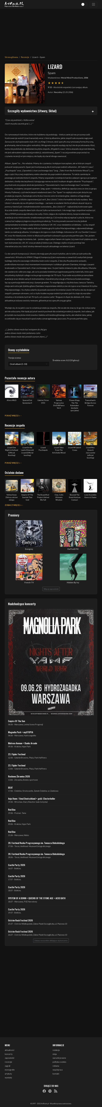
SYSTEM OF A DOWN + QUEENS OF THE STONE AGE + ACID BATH (36, 898)
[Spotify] (50, 1091)
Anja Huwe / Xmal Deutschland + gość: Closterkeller (31, 798)
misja (55, 1054)
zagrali (7, 1066)
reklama (56, 1066)
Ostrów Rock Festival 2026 (20, 920)
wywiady (8, 1077)
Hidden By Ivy (73, 582)
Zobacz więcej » (13, 505)
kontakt (56, 1074)
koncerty (8, 1054)
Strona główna (11, 57)
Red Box (11, 809)
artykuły (8, 1074)
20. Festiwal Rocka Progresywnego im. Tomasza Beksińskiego (36, 843)
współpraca (58, 1070)
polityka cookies (59, 1062)
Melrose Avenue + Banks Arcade (22, 743)
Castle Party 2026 (16, 865)
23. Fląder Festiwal (16, 754)
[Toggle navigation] (93, 4)
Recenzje (25, 57)
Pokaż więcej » (12, 415)
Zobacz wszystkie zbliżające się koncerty (51, 940)
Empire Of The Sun (16, 721)
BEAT (10, 787)
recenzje (8, 1062)
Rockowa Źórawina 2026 (19, 776)
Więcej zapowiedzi (51, 589)
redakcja (56, 1050)
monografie (10, 1070)
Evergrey (29, 549)
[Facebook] (44, 1091)
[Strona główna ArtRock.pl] (14, 4)
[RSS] (55, 1091)
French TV (29, 582)
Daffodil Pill (72, 549)
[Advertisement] (51, 30)
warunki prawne (59, 1058)
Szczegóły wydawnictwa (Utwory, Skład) (32, 110)
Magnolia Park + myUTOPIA (20, 732)
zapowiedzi (9, 1058)
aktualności (9, 1050)
